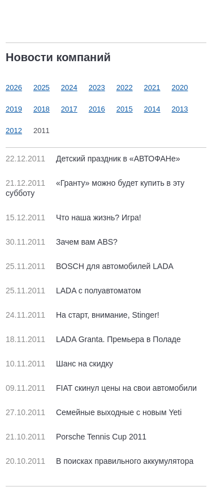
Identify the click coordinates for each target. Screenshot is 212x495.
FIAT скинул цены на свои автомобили (101, 387)
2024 (69, 87)
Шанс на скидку (59, 363)
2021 (152, 87)
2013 (180, 109)
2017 (69, 109)
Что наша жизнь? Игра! (73, 217)
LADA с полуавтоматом (73, 290)
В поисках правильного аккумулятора (99, 461)
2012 (14, 130)
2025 (41, 87)
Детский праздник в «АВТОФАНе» (93, 158)
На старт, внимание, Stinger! (82, 314)
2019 (14, 109)
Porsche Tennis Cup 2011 (76, 436)
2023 (97, 87)
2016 (97, 109)
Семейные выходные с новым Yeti (93, 412)
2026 (14, 87)
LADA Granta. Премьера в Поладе (93, 339)
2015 (124, 109)
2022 (124, 87)
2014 (152, 109)
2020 (180, 87)
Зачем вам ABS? (62, 241)
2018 (41, 109)
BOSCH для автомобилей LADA (90, 266)
